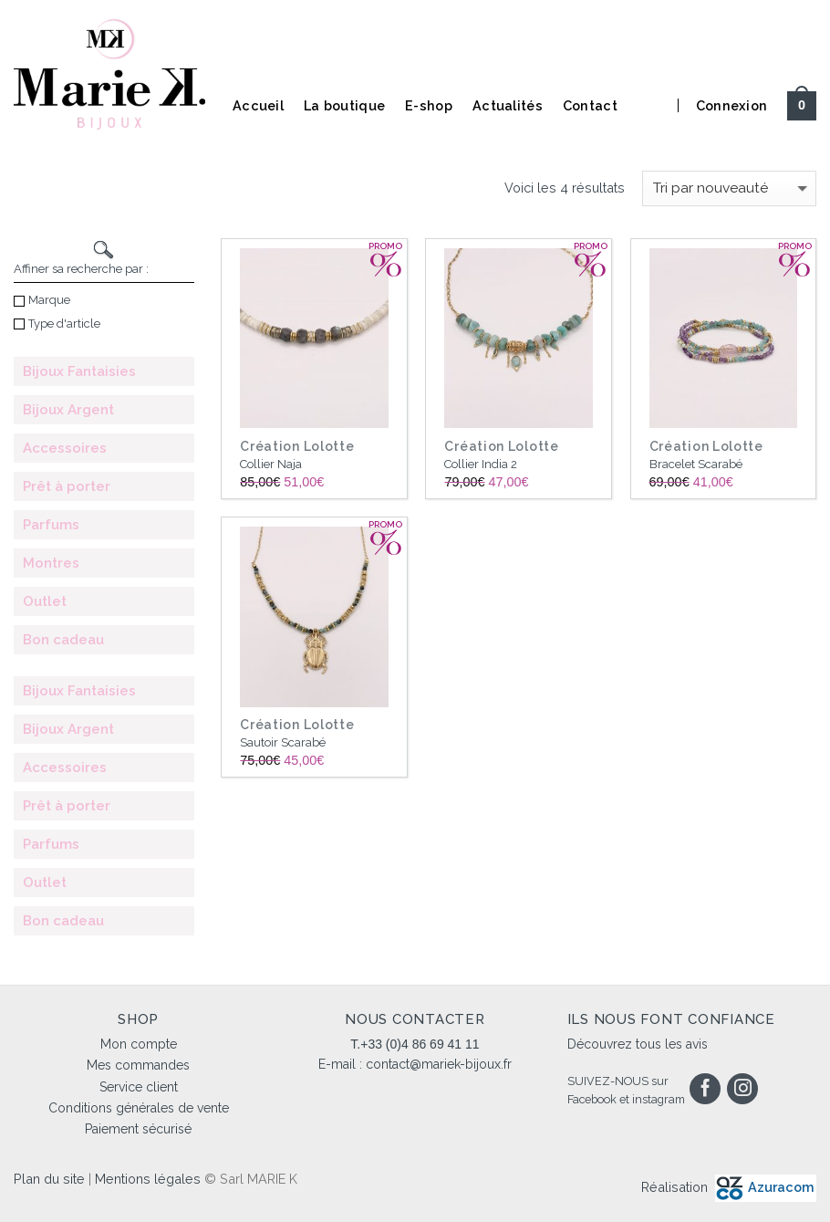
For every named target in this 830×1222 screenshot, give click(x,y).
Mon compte (138, 1044)
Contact (590, 105)
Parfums (51, 525)
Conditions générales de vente (138, 1108)
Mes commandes (138, 1065)
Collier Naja (271, 464)
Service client (138, 1087)
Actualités (507, 105)
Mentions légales (148, 1178)
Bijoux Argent (68, 410)
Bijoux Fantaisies (79, 371)
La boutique (344, 105)
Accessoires (65, 448)
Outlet (45, 601)
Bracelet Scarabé (695, 464)
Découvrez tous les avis (637, 1044)
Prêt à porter (66, 486)
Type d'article (57, 323)
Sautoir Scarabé (283, 742)
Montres (51, 563)
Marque (42, 300)
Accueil (258, 105)
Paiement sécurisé (138, 1129)
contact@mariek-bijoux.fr (439, 1064)
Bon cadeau (63, 640)
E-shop (428, 105)
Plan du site (49, 1178)
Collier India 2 (480, 464)
